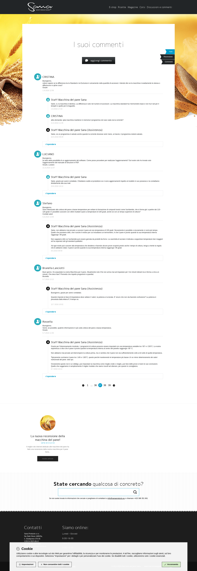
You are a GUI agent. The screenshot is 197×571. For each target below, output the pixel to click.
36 (95, 385)
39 (109, 385)
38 (105, 385)
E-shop (112, 7)
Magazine (133, 7)
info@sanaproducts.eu (116, 498)
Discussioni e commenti (159, 7)
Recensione (168, 57)
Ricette (122, 7)
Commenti (169, 62)
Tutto (171, 52)
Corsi (142, 7)
